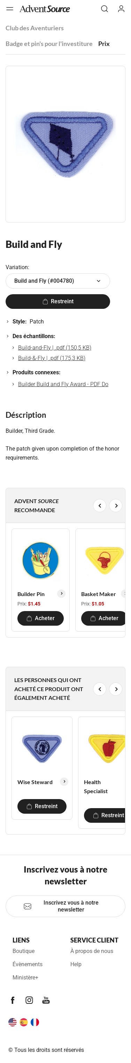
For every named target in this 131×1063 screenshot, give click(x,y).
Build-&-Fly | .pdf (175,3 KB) (51, 358)
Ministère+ (25, 977)
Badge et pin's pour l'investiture (49, 43)
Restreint (58, 301)
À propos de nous (91, 951)
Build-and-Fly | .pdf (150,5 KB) (54, 347)
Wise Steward (35, 782)
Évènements (28, 964)
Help (76, 964)
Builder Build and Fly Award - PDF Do (63, 384)
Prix (104, 43)
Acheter (40, 618)
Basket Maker (98, 594)
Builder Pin (31, 594)
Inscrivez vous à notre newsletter (61, 906)
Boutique (23, 951)
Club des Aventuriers (35, 28)
